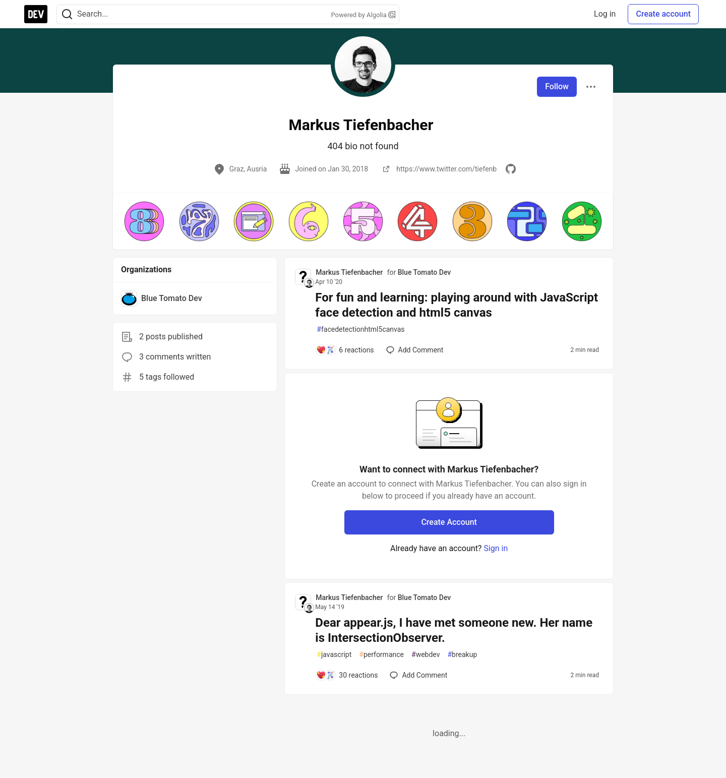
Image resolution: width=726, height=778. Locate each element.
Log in (605, 14)
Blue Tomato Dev (424, 272)
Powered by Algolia (363, 15)
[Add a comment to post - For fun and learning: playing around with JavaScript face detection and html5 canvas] (345, 350)
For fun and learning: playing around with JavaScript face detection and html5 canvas (456, 305)
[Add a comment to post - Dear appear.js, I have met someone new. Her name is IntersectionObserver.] (347, 675)
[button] (144, 221)
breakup (462, 654)
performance (381, 654)
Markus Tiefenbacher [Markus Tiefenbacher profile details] (349, 272)
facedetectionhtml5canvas (360, 329)
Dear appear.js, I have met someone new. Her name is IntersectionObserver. (453, 630)
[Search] (67, 14)
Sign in (495, 548)
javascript (334, 654)
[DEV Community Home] (35, 14)
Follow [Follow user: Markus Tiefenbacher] (557, 86)
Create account (663, 14)
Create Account (449, 522)
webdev (425, 654)
